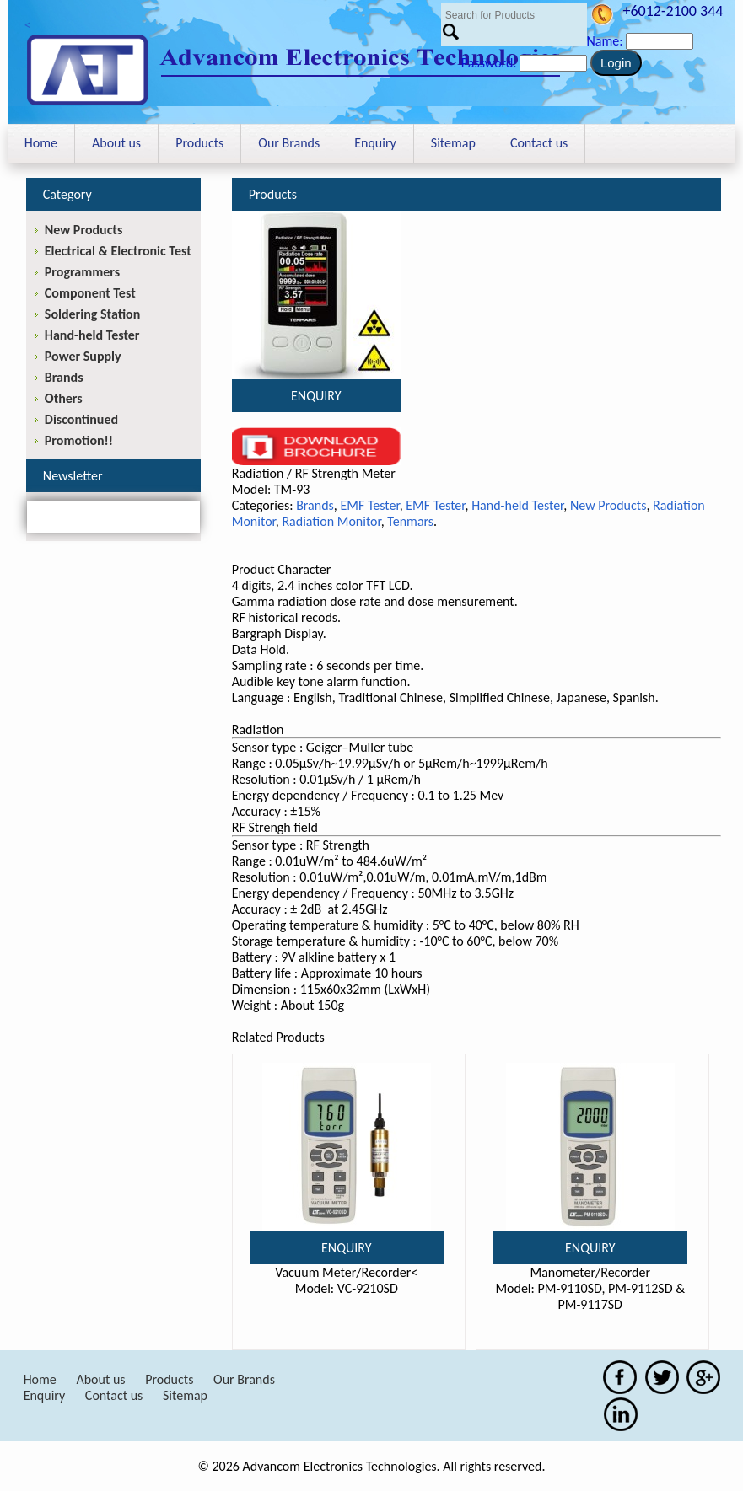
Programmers (82, 272)
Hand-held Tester (517, 505)
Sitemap (453, 143)
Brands (315, 505)
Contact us (539, 143)
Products (199, 143)
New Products (608, 505)
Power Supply (83, 356)
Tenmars (410, 521)
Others (64, 398)
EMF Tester (369, 505)
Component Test (90, 293)
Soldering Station (92, 314)
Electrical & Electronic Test (118, 251)
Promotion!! (79, 440)
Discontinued (81, 419)
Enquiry (375, 143)
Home (40, 143)
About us (116, 143)
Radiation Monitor (331, 521)
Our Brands (289, 143)
